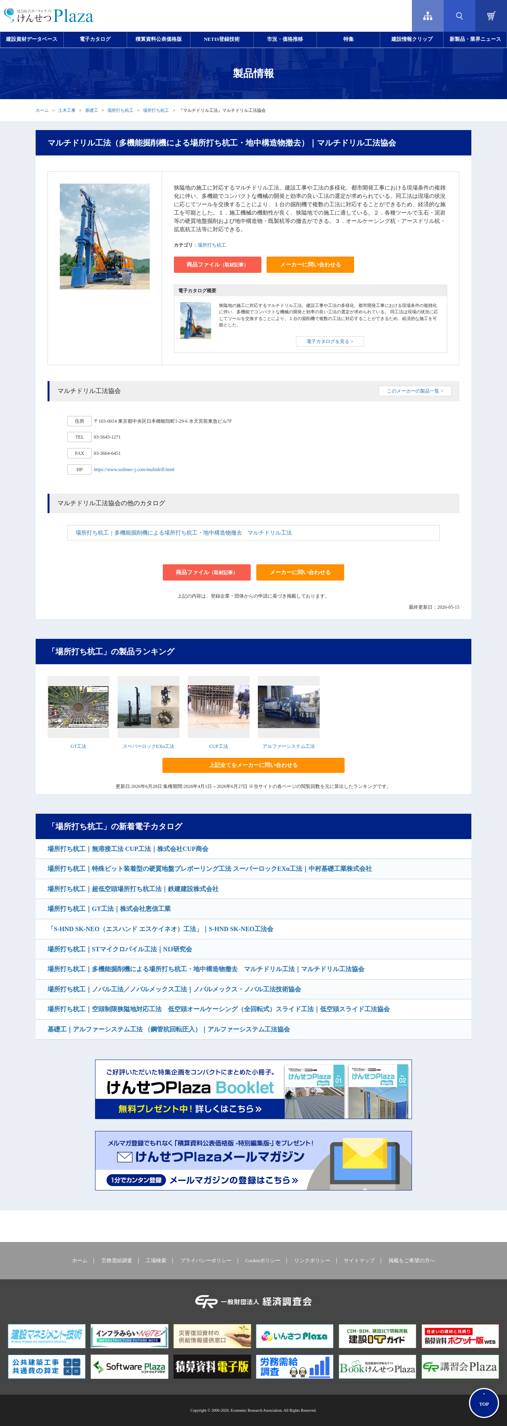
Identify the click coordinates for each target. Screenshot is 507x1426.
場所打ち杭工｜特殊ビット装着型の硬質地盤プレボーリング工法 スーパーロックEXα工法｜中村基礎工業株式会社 (210, 868)
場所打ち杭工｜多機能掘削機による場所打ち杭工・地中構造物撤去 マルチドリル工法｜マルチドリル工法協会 (206, 969)
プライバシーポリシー (206, 1260)
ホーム (42, 110)
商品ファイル (217, 265)
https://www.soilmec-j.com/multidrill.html (134, 469)
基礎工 (91, 110)
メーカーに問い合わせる (310, 265)
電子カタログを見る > (330, 341)
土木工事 (67, 110)
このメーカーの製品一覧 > (415, 391)
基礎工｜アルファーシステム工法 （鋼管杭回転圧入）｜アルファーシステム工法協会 (169, 1029)
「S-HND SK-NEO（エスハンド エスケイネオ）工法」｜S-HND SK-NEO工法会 (160, 929)
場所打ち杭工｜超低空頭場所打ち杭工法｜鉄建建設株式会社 (133, 889)
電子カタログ (95, 39)
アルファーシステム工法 (289, 746)
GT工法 (78, 746)
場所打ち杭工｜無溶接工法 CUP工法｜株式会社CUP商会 (128, 848)
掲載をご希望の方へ (412, 1260)
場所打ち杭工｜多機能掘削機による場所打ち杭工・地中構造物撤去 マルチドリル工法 (184, 533)
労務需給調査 (116, 1260)
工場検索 (156, 1260)
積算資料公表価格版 (158, 39)
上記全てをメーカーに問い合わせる (253, 765)
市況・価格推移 (285, 39)
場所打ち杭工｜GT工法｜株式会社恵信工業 (109, 908)
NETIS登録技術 (222, 39)
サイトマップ (359, 1260)
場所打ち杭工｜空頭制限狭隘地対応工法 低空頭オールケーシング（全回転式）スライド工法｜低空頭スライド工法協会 (219, 1009)
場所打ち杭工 (120, 110)
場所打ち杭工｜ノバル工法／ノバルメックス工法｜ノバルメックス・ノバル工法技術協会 (174, 989)
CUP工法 (218, 746)
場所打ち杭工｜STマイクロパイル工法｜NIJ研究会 (120, 949)
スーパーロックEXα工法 (148, 746)
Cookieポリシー (262, 1260)
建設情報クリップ (412, 39)
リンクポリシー (312, 1260)
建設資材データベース (31, 39)
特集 (348, 39)
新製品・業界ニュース (475, 39)
